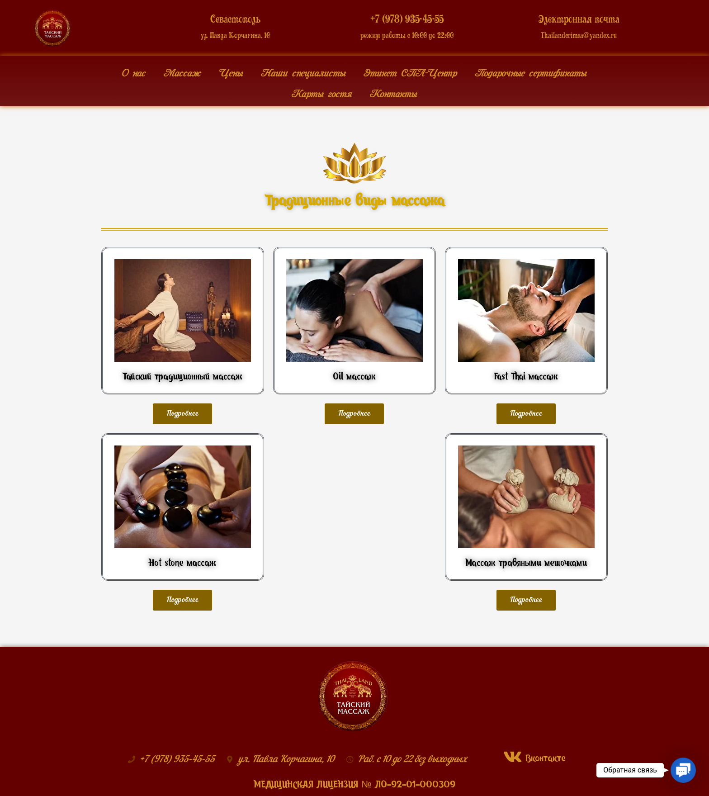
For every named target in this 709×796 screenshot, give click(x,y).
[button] (182, 413)
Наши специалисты (303, 70)
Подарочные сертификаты (530, 70)
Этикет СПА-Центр (410, 70)
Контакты (393, 91)
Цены (231, 70)
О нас (134, 70)
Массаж (182, 70)
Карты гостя (322, 91)
